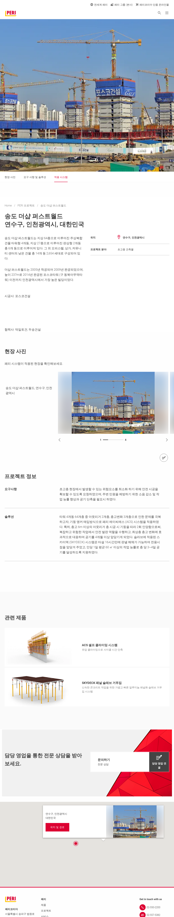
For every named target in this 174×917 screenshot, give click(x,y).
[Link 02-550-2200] (154, 908)
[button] (76, 844)
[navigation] (130, 762)
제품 (43, 905)
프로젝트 (46, 911)
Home (8, 205)
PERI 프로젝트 (26, 205)
